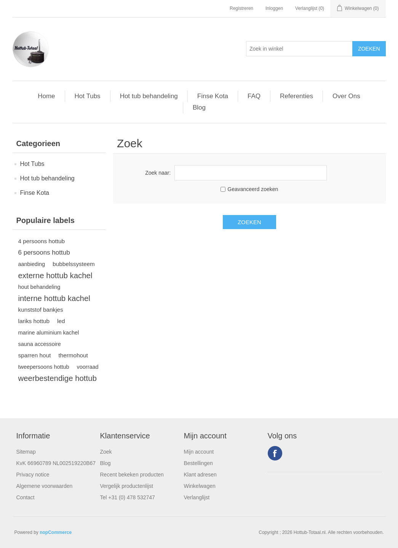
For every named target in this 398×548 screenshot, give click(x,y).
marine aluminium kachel (48, 333)
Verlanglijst (197, 497)
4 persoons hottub (41, 241)
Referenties (296, 96)
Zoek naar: (158, 173)
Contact (25, 497)
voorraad (88, 367)
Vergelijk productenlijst (126, 486)
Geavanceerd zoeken (252, 189)
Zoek (106, 452)
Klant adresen (200, 475)
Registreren (241, 8)
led (61, 321)
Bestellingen (198, 463)
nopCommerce (56, 532)
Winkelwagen (200, 486)
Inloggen (274, 8)
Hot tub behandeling (149, 96)
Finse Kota (212, 96)
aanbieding (31, 264)
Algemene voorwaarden (44, 486)
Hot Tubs (88, 96)
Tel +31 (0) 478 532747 (127, 497)
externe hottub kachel (55, 275)
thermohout (73, 355)
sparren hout (34, 355)
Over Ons (346, 96)
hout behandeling (39, 287)
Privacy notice (33, 475)
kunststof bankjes (40, 309)
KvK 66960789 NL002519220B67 (56, 463)
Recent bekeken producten (132, 475)
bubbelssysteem (74, 264)
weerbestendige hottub (57, 378)
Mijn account (199, 452)
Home (46, 96)
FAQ (254, 96)
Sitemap (26, 452)
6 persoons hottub (44, 252)
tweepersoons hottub (43, 367)
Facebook (275, 453)
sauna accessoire (39, 344)
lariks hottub (34, 321)
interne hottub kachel (54, 298)
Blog (199, 107)
